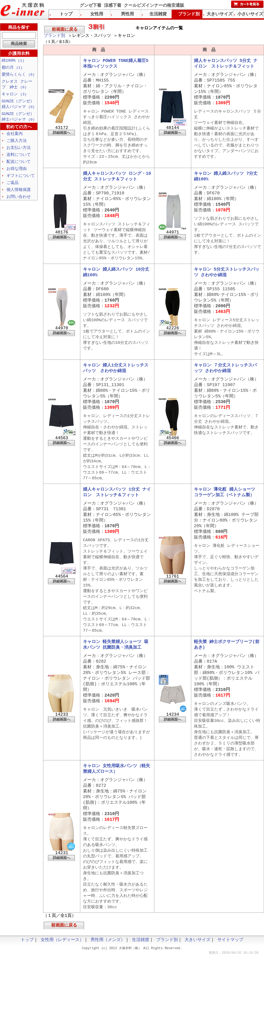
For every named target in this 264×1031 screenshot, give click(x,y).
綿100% (13, 61)
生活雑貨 (158, 14)
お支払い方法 (18, 151)
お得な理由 (16, 173)
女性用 (96, 14)
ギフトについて (20, 180)
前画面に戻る (65, 30)
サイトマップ (230, 996)
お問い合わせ (18, 202)
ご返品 (12, 187)
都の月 (12, 68)
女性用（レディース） (62, 996)
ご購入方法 (16, 144)
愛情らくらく (18, 75)
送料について (18, 158)
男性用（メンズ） (108, 996)
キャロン (14, 96)
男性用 (127, 14)
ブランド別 (54, 36)
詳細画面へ (61, 138)
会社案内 (14, 136)
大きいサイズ (219, 14)
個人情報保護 (18, 195)
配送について (18, 166)
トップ (66, 14)
